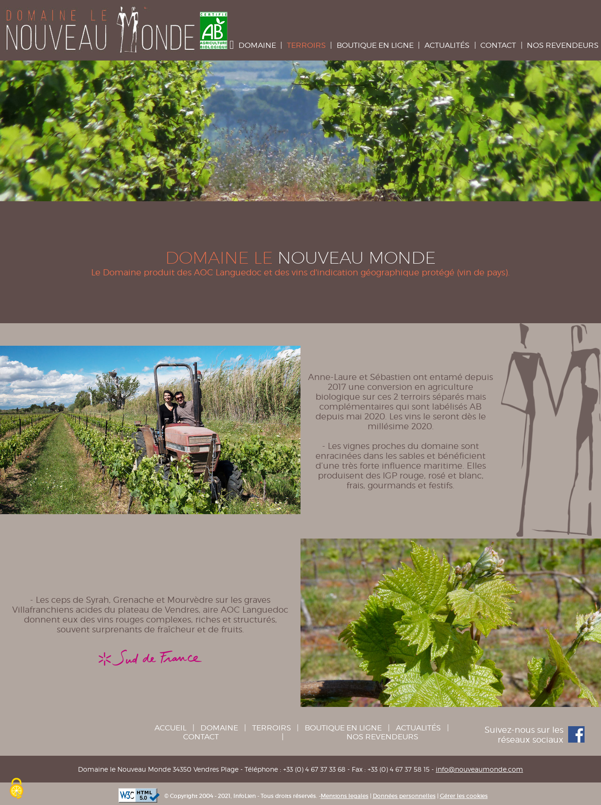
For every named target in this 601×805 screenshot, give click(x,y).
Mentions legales (345, 795)
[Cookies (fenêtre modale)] (16, 789)
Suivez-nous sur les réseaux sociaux (535, 734)
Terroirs (306, 45)
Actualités (447, 45)
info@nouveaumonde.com (479, 769)
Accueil (170, 727)
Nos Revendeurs (563, 45)
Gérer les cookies (464, 795)
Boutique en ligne (375, 45)
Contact (498, 45)
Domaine (257, 45)
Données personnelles (404, 795)
